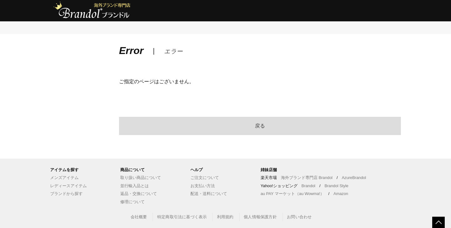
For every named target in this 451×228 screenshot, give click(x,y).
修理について (132, 201)
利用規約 (225, 216)
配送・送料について (208, 193)
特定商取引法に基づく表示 (182, 216)
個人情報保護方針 (260, 216)
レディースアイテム (68, 185)
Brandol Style (336, 185)
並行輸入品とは (134, 185)
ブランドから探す (66, 193)
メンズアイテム (64, 177)
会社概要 (139, 216)
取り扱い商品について (140, 177)
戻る (260, 125)
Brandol (308, 185)
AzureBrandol (354, 177)
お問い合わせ (299, 216)
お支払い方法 (202, 185)
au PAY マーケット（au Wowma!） (292, 193)
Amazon (341, 193)
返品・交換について (138, 193)
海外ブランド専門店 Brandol (307, 177)
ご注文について (204, 177)
